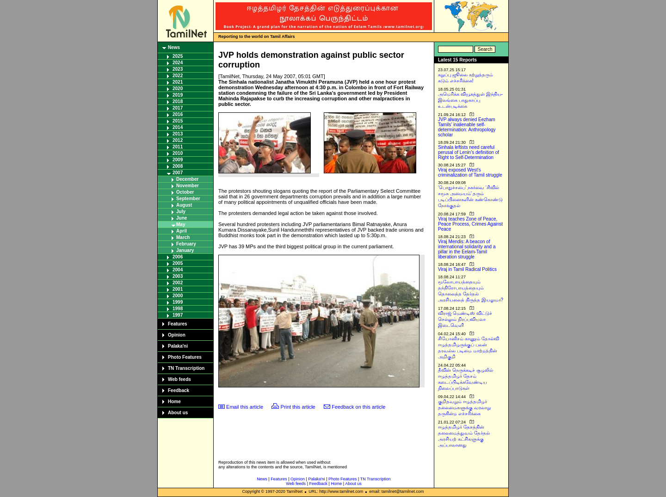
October (185, 192)
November (187, 185)
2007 (178, 172)
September (188, 198)
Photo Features (185, 357)
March (183, 237)
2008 (178, 166)
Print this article (298, 407)
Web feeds (179, 379)
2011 (178, 146)
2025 (178, 56)
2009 (178, 159)
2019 (178, 95)
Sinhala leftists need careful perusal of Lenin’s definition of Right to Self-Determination (468, 152)
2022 (178, 75)
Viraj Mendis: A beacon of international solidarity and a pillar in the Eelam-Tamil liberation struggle (467, 249)
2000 (178, 295)
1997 (178, 315)
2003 (178, 276)
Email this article (244, 407)
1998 (178, 308)
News (174, 47)
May (180, 224)
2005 (178, 263)
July (180, 211)
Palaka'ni (178, 346)
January (185, 250)
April (181, 230)
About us (178, 412)
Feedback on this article (358, 407)
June (181, 218)
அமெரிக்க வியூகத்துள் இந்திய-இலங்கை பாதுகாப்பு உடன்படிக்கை (470, 100)
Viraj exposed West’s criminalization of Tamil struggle (470, 172)
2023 (178, 69)
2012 (178, 140)
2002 (178, 282)
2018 (178, 101)
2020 (178, 88)
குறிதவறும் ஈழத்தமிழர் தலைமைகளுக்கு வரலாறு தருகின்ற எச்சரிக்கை (464, 407)
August (184, 205)
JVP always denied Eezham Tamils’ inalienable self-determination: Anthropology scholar (467, 127)
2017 (178, 107)
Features (177, 323)
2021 (178, 82)
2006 (178, 256)
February (186, 243)
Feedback (178, 390)
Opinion (176, 334)
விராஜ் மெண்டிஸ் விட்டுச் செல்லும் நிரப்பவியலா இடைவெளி (465, 319)
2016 (178, 114)
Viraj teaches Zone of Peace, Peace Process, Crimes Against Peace (470, 224)
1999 (178, 302)
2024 (178, 62)
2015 (178, 120)
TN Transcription (186, 368)
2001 (178, 289)
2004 (178, 269)
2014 (178, 127)
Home (174, 401)
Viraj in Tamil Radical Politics (467, 269)
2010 (178, 153)
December (187, 179)
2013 (178, 133)
